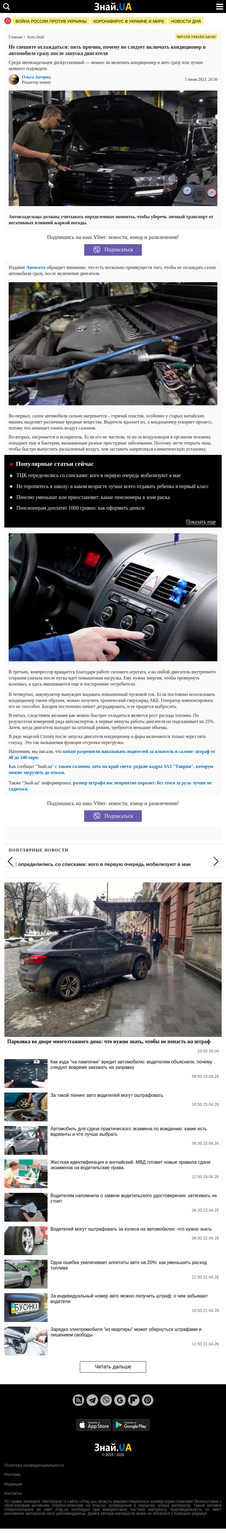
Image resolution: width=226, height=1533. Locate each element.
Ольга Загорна (36, 77)
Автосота (35, 267)
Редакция (13, 1484)
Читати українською (196, 37)
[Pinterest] (147, 1400)
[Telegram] (92, 1400)
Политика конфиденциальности (34, 1465)
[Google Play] (131, 1424)
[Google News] (120, 1400)
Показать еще (201, 522)
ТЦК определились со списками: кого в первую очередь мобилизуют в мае (98, 475)
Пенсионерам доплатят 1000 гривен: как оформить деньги (80, 508)
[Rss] (78, 1400)
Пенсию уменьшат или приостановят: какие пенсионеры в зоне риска (93, 497)
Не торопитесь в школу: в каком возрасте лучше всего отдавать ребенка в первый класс (112, 486)
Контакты (13, 1493)
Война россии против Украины (51, 21)
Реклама (12, 1474)
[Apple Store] (94, 1424)
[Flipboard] (134, 1400)
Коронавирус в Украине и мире (129, 21)
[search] (6, 6)
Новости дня (186, 21)
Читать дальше (113, 1367)
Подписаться (113, 249)
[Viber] (106, 1400)
